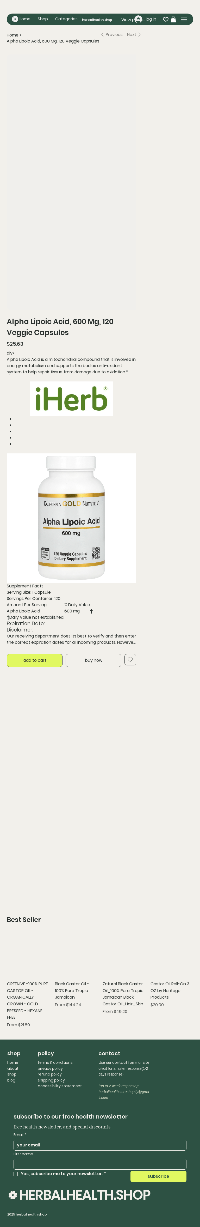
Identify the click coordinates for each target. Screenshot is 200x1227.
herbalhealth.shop (97, 19)
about (12, 1068)
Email (20, 1135)
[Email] (98, 1145)
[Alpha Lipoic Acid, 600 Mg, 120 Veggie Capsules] (53, 41)
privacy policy (50, 1068)
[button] (66, 19)
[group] (100, 981)
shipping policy (51, 1080)
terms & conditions (55, 1062)
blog (11, 1080)
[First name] (98, 1164)
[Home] (12, 35)
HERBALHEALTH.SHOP (84, 1194)
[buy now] (93, 660)
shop (11, 1074)
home (12, 1062)
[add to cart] (35, 660)
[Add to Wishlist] (130, 659)
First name (23, 1154)
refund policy (50, 1074)
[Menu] (184, 19)
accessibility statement (60, 1086)
